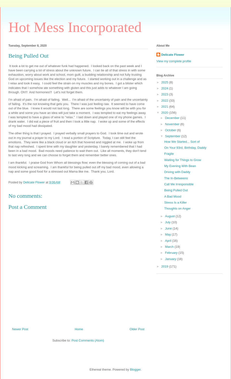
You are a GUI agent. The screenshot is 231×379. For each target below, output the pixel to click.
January (171, 259)
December (172, 118)
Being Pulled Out (176, 190)
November (172, 124)
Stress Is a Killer (175, 202)
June (169, 228)
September (173, 136)
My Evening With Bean (180, 166)
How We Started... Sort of (181, 141)
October (171, 130)
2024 (165, 88)
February (172, 253)
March (170, 247)
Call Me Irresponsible (178, 184)
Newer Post (20, 329)
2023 (165, 94)
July (168, 222)
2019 (165, 266)
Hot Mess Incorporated (74, 27)
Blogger (135, 369)
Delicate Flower (172, 54)
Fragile (169, 153)
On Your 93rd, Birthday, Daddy (185, 147)
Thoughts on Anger (177, 208)
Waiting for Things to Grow (182, 160)
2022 (165, 100)
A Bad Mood (172, 196)
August (170, 216)
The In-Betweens (176, 178)
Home (79, 329)
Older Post (137, 329)
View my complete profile (173, 61)
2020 (165, 112)
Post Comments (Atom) (87, 340)
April (168, 240)
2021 (165, 106)
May (168, 234)
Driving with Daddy (177, 172)
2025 (165, 82)
